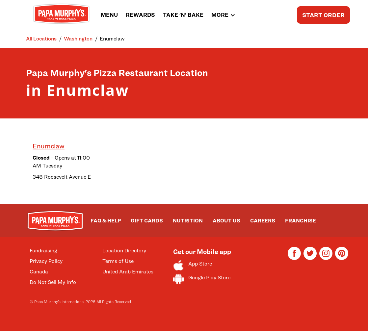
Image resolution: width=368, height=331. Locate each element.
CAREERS (262, 220)
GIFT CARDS (147, 220)
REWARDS (140, 15)
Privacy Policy (46, 261)
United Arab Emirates (127, 271)
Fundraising (43, 250)
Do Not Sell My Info (53, 282)
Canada (39, 271)
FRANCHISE (300, 220)
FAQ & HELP (106, 220)
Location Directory (124, 250)
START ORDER (323, 15)
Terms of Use (118, 261)
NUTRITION (188, 220)
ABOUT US (226, 220)
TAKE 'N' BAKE (183, 15)
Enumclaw (49, 146)
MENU (109, 15)
